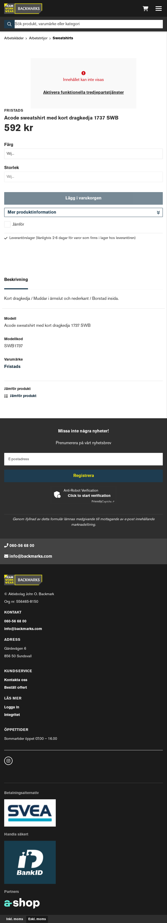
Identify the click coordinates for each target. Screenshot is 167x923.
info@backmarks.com (30, 556)
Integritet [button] (12, 715)
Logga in (11, 707)
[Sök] (83, 24)
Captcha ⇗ (103, 502)
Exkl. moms (37, 919)
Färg (8, 145)
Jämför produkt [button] (20, 396)
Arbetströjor (38, 38)
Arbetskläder (14, 38)
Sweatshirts (63, 38)
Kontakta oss (15, 680)
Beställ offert (15, 687)
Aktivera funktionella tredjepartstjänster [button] (83, 93)
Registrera (83, 476)
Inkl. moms (14, 919)
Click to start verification (89, 496)
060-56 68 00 (21, 546)
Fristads (12, 367)
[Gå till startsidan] (23, 8)
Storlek (11, 168)
